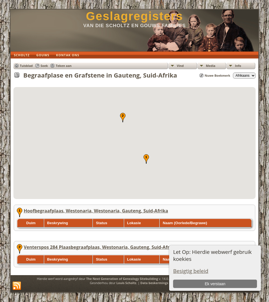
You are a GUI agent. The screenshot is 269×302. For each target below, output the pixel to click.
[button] (146, 159)
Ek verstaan (215, 284)
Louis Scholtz (126, 283)
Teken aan (64, 66)
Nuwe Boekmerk (217, 75)
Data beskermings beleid (159, 283)
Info (238, 66)
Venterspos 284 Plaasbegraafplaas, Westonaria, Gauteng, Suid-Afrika (100, 247)
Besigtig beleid (190, 270)
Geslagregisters (134, 16)
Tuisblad (26, 66)
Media (210, 66)
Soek (44, 66)
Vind (180, 66)
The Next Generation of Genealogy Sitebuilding (122, 279)
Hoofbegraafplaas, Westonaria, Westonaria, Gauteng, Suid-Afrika (96, 211)
